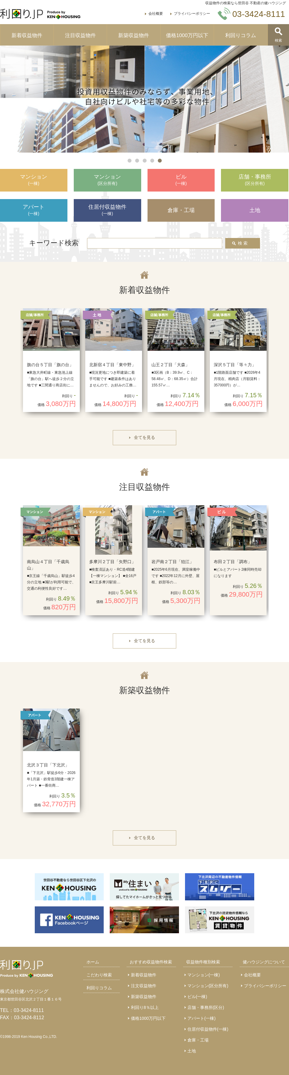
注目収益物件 (80, 35)
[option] (144, 99)
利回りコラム (240, 35)
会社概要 (155, 13)
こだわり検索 (99, 974)
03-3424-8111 (29, 1010)
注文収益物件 (143, 985)
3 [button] (145, 161)
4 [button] (152, 161)
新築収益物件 (133, 35)
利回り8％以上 (145, 1007)
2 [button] (137, 161)
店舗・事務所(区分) (205, 1007)
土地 (191, 1050)
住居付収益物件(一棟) (207, 1029)
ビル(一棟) (197, 996)
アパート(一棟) (201, 1018)
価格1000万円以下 (187, 35)
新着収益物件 (26, 35)
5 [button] (160, 161)
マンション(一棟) (203, 974)
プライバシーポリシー (192, 13)
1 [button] (130, 161)
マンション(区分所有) (207, 985)
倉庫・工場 (198, 1040)
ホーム (92, 961)
